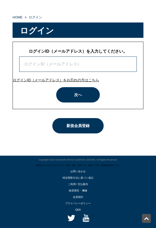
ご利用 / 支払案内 (78, 184)
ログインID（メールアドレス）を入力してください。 (78, 51)
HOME (18, 17)
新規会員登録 (78, 125)
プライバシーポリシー (78, 203)
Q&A (78, 209)
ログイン (35, 17)
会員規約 (78, 197)
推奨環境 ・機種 (78, 190)
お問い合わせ (78, 171)
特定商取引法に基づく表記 (78, 177)
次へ (78, 95)
